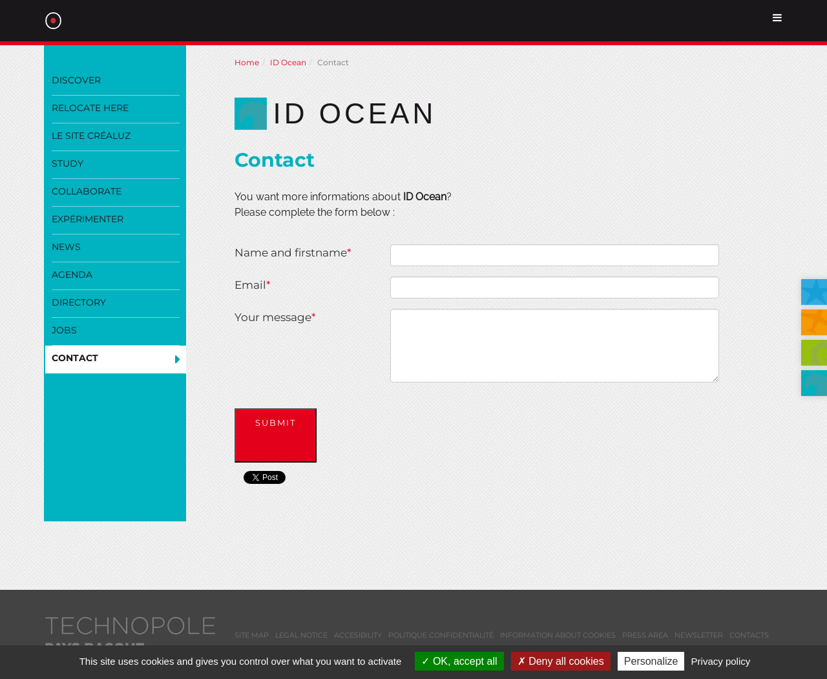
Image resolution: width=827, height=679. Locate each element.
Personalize (651, 661)
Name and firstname (293, 252)
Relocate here (90, 108)
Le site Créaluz (91, 135)
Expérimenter (87, 219)
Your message (275, 317)
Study (67, 163)
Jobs (64, 330)
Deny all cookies (561, 661)
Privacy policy (721, 661)
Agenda (72, 274)
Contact (75, 358)
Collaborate (86, 191)
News (66, 247)
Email (253, 284)
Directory (79, 302)
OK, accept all (459, 661)
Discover (76, 80)
